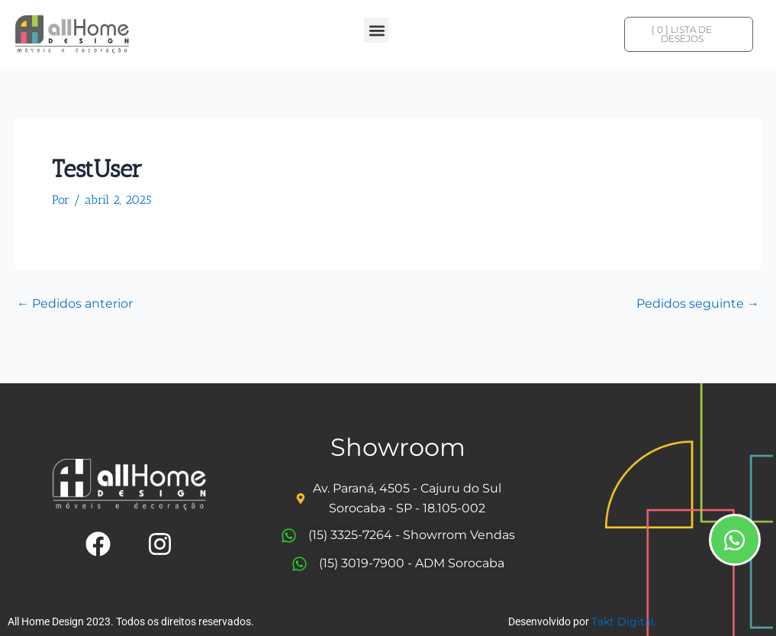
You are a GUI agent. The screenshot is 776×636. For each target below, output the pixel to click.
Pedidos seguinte (697, 304)
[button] (376, 30)
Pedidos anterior (75, 304)
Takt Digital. (623, 621)
